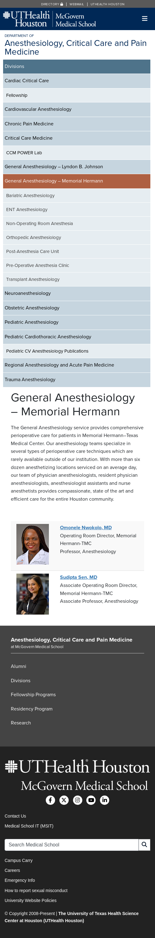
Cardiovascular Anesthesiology (38, 109)
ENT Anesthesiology (26, 209)
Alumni (18, 666)
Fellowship (17, 95)
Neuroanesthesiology (28, 293)
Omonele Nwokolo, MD (86, 528)
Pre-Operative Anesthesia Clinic (37, 265)
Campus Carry (18, 860)
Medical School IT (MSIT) (29, 825)
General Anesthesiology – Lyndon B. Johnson (54, 167)
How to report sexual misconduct (36, 890)
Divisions (14, 66)
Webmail (77, 4)
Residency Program (32, 709)
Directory (52, 4)
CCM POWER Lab (24, 153)
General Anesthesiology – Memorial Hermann (54, 181)
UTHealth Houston (108, 4)
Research (21, 723)
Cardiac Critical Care (27, 81)
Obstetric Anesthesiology (32, 308)
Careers (12, 870)
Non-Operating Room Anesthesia (39, 223)
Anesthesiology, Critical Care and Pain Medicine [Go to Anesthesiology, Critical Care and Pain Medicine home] (71, 639)
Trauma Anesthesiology (30, 380)
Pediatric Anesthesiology (31, 322)
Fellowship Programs (33, 695)
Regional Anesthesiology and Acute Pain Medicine (59, 365)
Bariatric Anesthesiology (30, 195)
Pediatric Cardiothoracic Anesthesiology (48, 337)
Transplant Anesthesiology (32, 279)
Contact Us (15, 816)
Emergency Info (20, 880)
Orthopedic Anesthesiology (33, 237)
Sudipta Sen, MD (78, 577)
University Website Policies (31, 900)
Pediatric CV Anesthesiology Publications (47, 351)
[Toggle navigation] (145, 19)
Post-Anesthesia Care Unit (32, 251)
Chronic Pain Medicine (29, 124)
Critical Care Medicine (29, 138)
